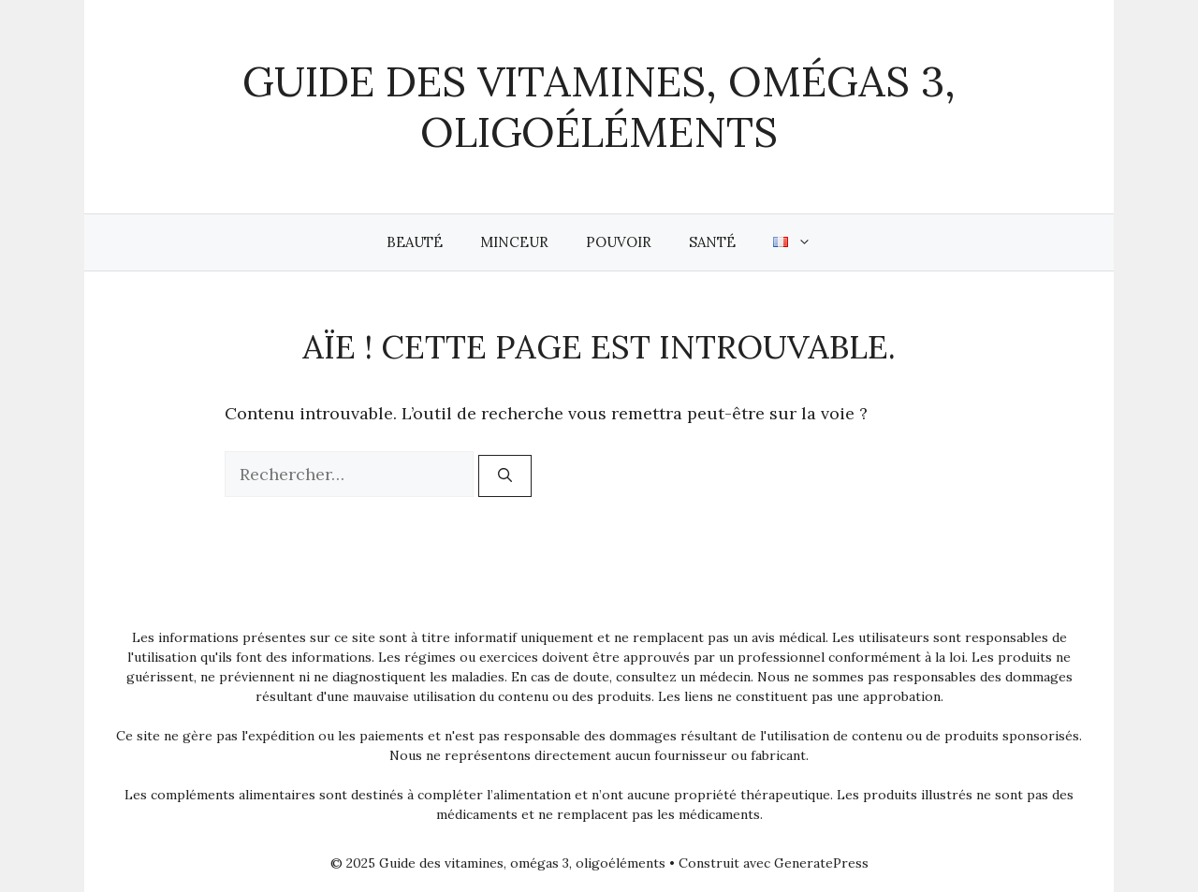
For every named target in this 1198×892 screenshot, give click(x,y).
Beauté (415, 242)
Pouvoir (618, 242)
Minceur (514, 242)
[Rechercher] (505, 476)
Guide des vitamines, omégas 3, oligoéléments (599, 106)
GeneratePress (821, 863)
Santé (712, 242)
